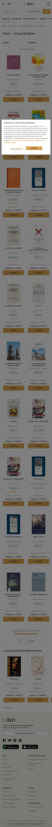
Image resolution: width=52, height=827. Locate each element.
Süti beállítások (16, 149)
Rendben (34, 148)
